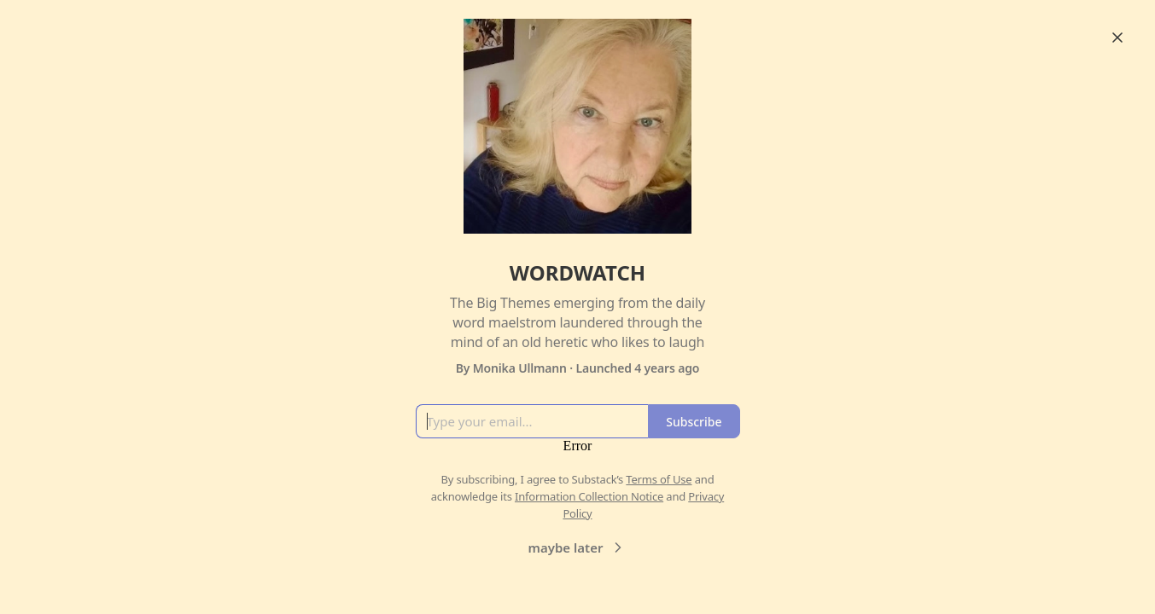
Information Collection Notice (589, 496)
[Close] (1117, 37)
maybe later (577, 547)
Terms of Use (658, 479)
